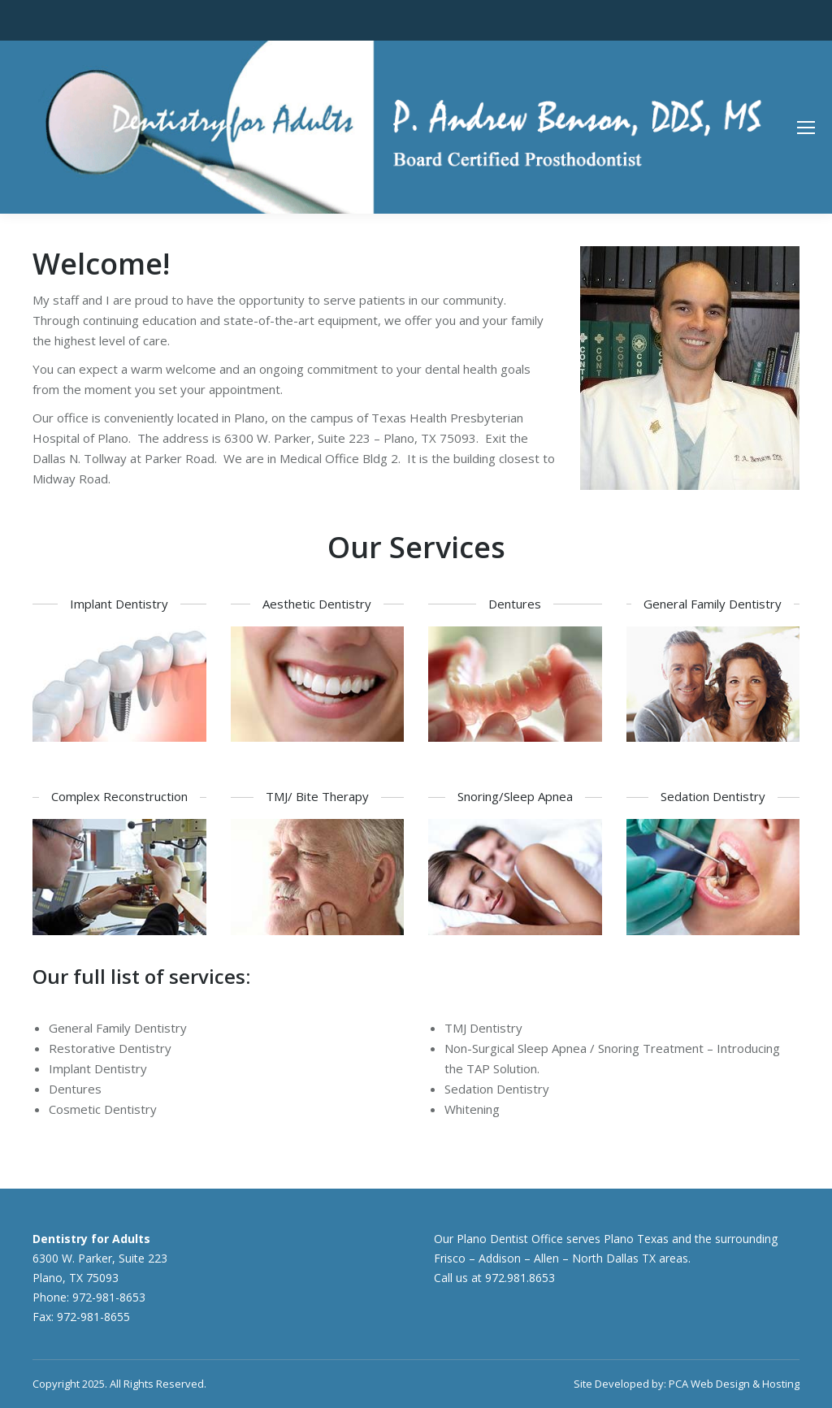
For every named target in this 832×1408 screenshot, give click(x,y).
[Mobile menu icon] (806, 127)
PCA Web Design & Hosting (734, 1383)
